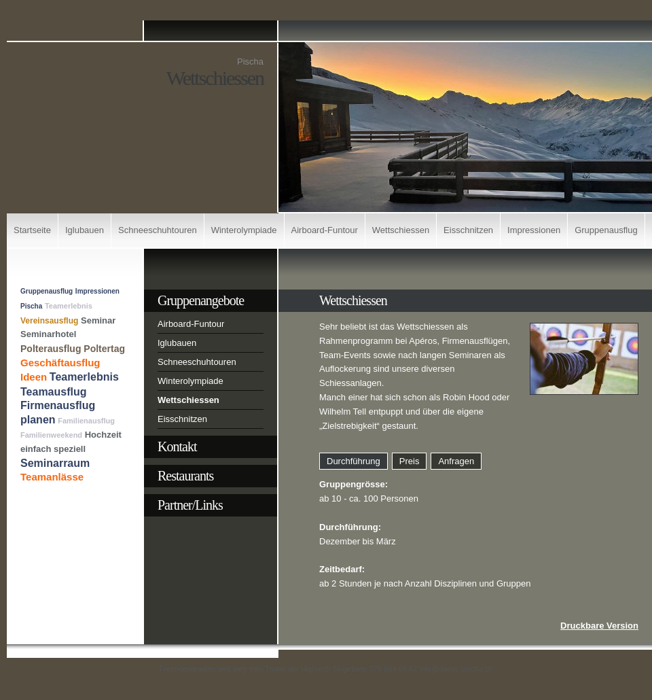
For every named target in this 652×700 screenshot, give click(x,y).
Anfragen (456, 461)
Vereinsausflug (49, 321)
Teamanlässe (52, 477)
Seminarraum (55, 463)
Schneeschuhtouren (157, 230)
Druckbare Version (599, 625)
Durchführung (353, 461)
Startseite (32, 230)
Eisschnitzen (468, 230)
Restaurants (185, 475)
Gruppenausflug (606, 230)
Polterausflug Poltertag (72, 348)
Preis (409, 461)
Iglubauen (84, 230)
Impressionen (533, 230)
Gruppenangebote (201, 300)
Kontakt (177, 446)
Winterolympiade (244, 230)
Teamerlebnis (68, 306)
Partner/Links (190, 504)
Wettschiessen (400, 230)
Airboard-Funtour (324, 230)
